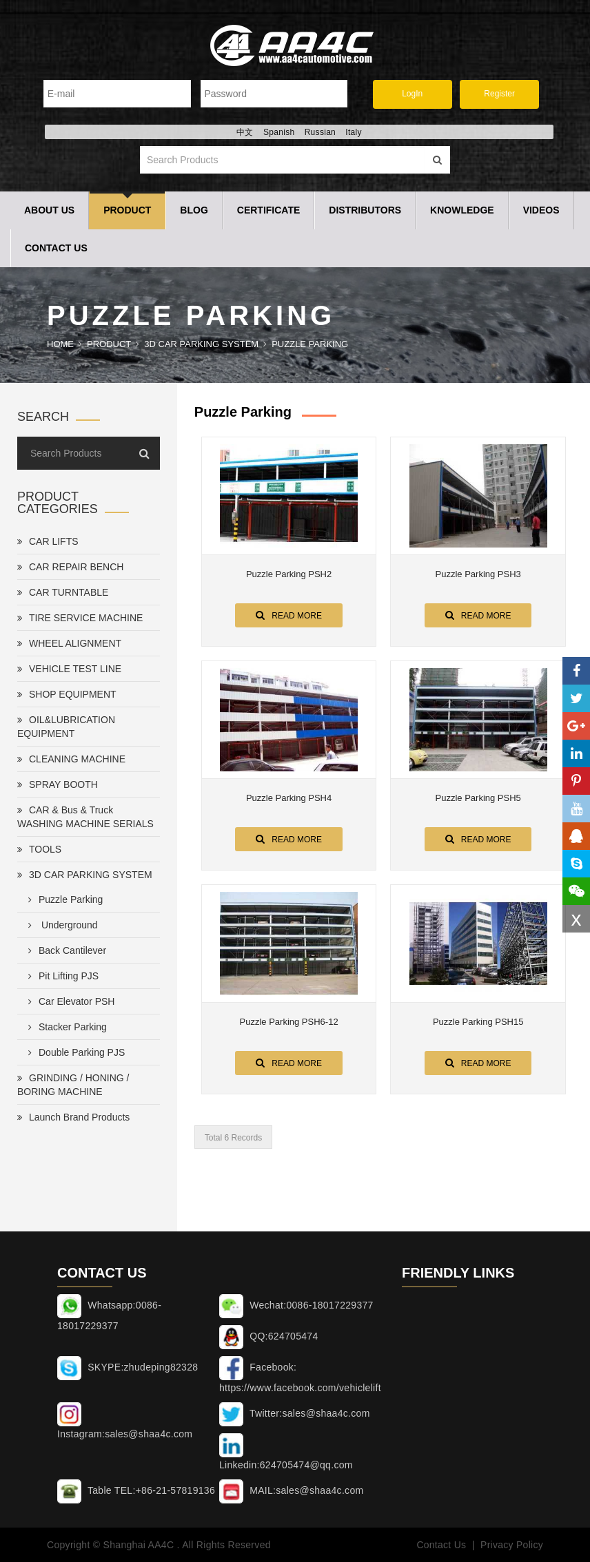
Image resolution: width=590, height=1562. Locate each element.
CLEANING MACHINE (71, 758)
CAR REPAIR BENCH (70, 566)
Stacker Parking (65, 1026)
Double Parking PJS (74, 1052)
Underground (60, 924)
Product (127, 210)
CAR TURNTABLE (62, 592)
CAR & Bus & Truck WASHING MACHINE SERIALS (85, 816)
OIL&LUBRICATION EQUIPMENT (66, 726)
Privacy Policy (511, 1544)
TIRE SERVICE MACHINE (80, 617)
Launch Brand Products (73, 1117)
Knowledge (462, 210)
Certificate (269, 210)
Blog (193, 210)
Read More (289, 615)
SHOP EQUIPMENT (66, 694)
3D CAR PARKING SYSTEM (201, 344)
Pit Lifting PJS (61, 975)
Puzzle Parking (310, 344)
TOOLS (39, 849)
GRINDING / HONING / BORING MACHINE (73, 1084)
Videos (541, 210)
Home (60, 344)
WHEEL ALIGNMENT (69, 643)
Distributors (365, 210)
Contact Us (56, 247)
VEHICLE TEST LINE (69, 668)
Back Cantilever (64, 950)
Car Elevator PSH (68, 1001)
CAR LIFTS (48, 541)
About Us (49, 210)
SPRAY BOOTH (57, 784)
